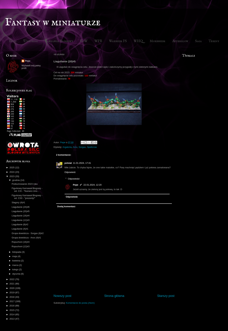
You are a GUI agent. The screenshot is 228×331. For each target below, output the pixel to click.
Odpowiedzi (74, 178)
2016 (12, 305)
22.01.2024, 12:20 (92, 185)
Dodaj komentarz (66, 206)
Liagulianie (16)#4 (20, 215)
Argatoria (67, 147)
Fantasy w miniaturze (53, 22)
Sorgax (82, 147)
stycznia (16, 273)
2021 (12, 283)
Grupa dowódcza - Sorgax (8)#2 (28, 233)
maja (15, 256)
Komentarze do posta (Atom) (80, 303)
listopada (17, 252)
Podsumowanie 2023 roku (24, 184)
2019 (12, 292)
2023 (12, 176)
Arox (75, 147)
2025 (12, 167)
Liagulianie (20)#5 (20, 211)
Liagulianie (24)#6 (20, 207)
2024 (12, 172)
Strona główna (114, 296)
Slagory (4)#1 (18, 202)
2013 (12, 318)
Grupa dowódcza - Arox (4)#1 (26, 237)
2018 (12, 297)
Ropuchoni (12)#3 (20, 246)
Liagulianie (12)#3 (20, 220)
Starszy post (165, 296)
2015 (12, 310)
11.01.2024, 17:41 (82, 163)
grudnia (16, 180)
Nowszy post (62, 296)
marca (15, 265)
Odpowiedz (70, 172)
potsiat (68, 163)
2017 (12, 301)
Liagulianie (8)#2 (20, 224)
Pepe (75, 185)
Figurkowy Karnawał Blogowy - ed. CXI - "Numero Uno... (27, 189)
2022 (12, 279)
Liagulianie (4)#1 (20, 228)
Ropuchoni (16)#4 (20, 242)
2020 (12, 288)
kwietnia (16, 260)
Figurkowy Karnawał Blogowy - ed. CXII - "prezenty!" (27, 196)
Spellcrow (92, 147)
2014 (12, 314)
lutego (15, 269)
